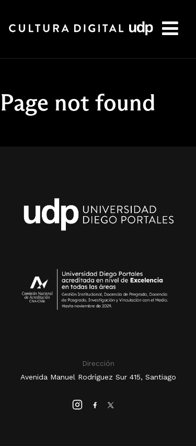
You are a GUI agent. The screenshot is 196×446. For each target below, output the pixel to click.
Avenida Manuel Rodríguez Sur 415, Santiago (98, 377)
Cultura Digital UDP (81, 34)
